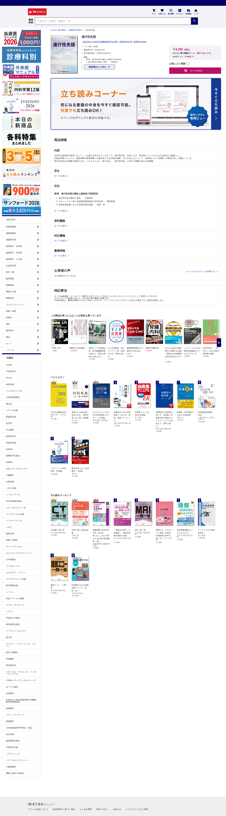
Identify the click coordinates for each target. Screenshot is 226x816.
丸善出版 (10, 481)
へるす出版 (11, 488)
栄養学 (9, 317)
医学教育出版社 (13, 624)
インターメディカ (14, 520)
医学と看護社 (12, 652)
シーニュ (10, 592)
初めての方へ (102, 809)
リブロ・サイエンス (15, 605)
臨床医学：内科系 (14, 246)
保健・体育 (11, 311)
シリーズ (10, 350)
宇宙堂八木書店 (13, 618)
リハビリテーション (15, 304)
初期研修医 (11, 227)
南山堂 (9, 404)
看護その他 (11, 291)
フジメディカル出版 (15, 514)
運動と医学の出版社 (15, 773)
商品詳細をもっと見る (97, 67)
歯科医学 (10, 330)
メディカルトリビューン (17, 760)
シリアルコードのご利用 (137, 809)
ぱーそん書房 (12, 687)
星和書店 (10, 721)
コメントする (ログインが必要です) (200, 271)
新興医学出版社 (13, 456)
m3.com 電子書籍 (58, 30)
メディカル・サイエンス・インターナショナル (21, 673)
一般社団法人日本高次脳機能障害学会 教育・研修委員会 (105, 42)
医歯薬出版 (11, 417)
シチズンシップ (13, 754)
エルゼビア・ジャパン (16, 572)
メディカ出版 (12, 410)
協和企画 (10, 533)
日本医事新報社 (13, 397)
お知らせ (117, 809)
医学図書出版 (12, 585)
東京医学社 (11, 665)
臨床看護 (10, 278)
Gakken (9, 449)
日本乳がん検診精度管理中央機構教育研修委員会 (21, 701)
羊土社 (9, 378)
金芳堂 (9, 423)
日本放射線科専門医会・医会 (19, 728)
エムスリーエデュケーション (19, 553)
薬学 (8, 324)
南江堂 (9, 637)
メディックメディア (15, 715)
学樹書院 (10, 659)
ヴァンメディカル (14, 546)
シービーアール (13, 494)
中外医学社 (11, 371)
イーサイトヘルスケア (16, 631)
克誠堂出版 (11, 443)
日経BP (9, 462)
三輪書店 (10, 475)
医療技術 (10, 298)
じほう (9, 527)
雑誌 (8, 337)
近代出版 (10, 734)
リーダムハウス (13, 566)
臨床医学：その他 (14, 259)
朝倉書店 (10, 708)
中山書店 (10, 430)
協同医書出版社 (13, 741)
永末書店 (10, 693)
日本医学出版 (12, 747)
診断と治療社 (12, 540)
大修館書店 (11, 767)
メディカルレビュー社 (16, 507)
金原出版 (10, 384)
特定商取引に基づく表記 (64, 809)
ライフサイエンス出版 (16, 579)
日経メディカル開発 (15, 598)
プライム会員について (38, 809)
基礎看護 (10, 285)
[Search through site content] (113, 21)
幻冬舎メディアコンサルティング (21, 680)
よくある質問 (86, 809)
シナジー (10, 611)
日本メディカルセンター (17, 468)
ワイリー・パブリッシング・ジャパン (21, 645)
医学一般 (10, 272)
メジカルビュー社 (14, 391)
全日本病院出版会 (14, 501)
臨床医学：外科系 (14, 252)
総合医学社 (11, 436)
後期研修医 (11, 233)
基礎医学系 (11, 239)
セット (9, 343)
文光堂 (9, 365)
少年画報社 (11, 559)
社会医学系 (11, 265)
